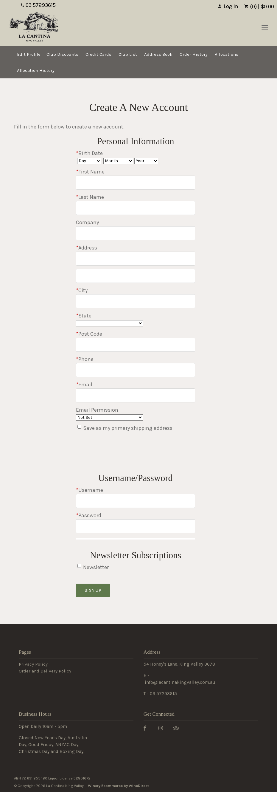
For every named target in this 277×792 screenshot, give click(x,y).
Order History (194, 54)
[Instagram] (162, 728)
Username (89, 490)
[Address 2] (135, 276)
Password (88, 515)
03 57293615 (38, 5)
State (83, 315)
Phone (85, 359)
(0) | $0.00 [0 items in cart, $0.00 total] (259, 6)
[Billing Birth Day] (89, 161)
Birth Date (89, 153)
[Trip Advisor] (178, 728)
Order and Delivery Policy (45, 671)
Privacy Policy (33, 664)
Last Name (90, 197)
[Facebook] (147, 728)
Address (86, 247)
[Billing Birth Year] (146, 161)
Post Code (89, 334)
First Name (90, 171)
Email (84, 384)
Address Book (158, 54)
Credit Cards (98, 54)
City (82, 290)
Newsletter (96, 567)
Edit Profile (29, 54)
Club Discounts (62, 54)
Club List (128, 54)
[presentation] (121, 453)
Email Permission (97, 410)
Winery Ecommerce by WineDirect (118, 785)
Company (87, 222)
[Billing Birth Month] (118, 161)
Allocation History (36, 70)
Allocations (226, 54)
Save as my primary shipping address (127, 428)
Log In (228, 6)
